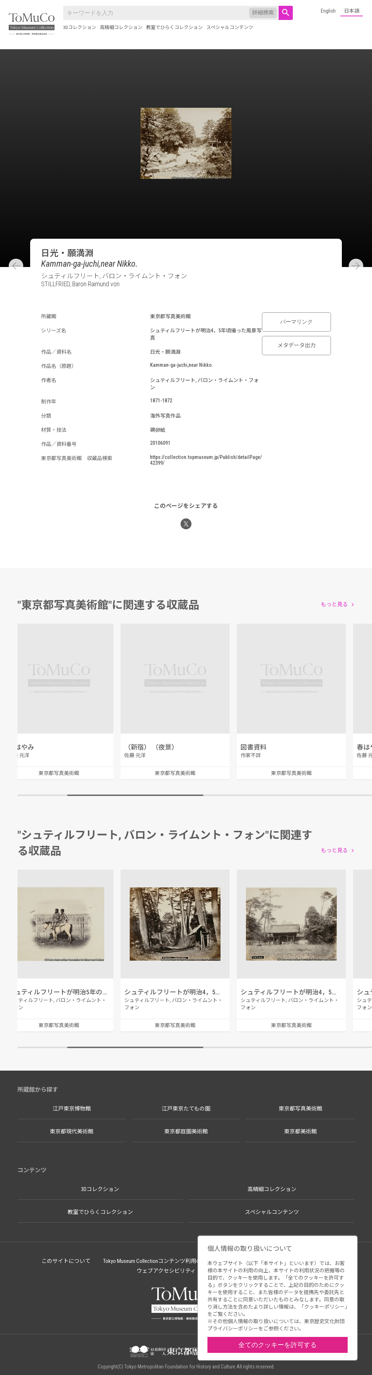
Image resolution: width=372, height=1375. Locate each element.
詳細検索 (263, 12)
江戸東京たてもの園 (186, 1108)
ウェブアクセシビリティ (166, 1271)
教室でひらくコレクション (174, 27)
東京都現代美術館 (71, 1131)
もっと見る (334, 604)
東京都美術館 (300, 1131)
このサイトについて (65, 1261)
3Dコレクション (79, 27)
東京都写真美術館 (300, 1108)
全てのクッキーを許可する (277, 1345)
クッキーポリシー (324, 1307)
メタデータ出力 (297, 345)
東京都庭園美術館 (186, 1131)
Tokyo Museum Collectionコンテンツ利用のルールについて (171, 1261)
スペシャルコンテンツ (229, 27)
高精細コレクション (121, 27)
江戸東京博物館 (72, 1108)
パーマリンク (296, 322)
